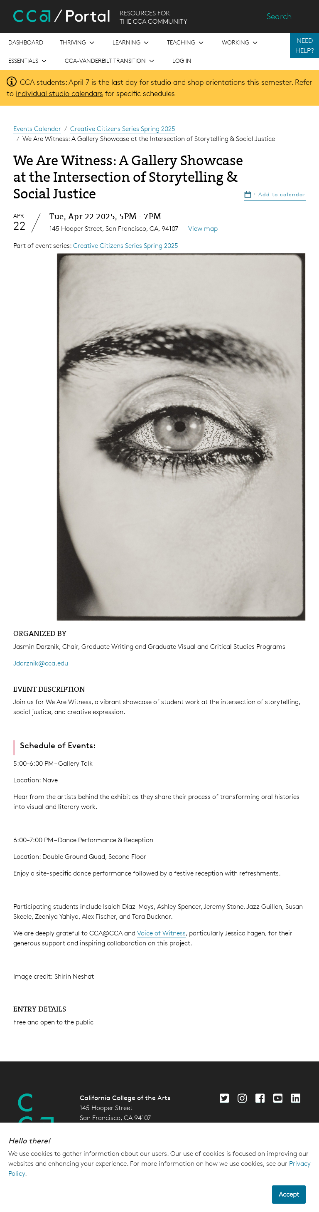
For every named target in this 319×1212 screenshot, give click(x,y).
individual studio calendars (59, 93)
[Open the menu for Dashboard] (26, 42)
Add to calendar (275, 194)
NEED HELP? (304, 45)
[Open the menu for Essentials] (28, 61)
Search (279, 16)
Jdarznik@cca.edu (40, 663)
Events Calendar (37, 129)
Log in (181, 60)
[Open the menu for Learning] (131, 42)
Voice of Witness (161, 933)
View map (203, 229)
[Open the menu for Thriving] (78, 42)
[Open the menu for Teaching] (186, 42)
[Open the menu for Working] (240, 42)
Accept (289, 1194)
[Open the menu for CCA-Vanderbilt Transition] (110, 61)
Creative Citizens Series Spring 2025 (122, 129)
